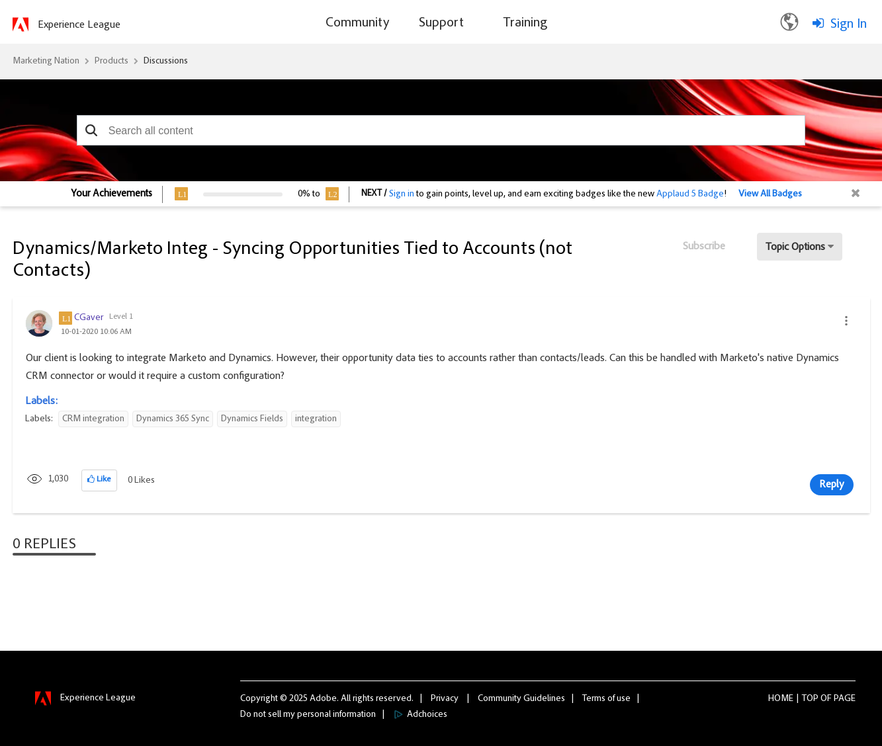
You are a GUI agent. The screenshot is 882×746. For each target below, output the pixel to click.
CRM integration (93, 419)
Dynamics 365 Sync (172, 419)
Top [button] (810, 699)
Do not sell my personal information (308, 715)
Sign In (848, 24)
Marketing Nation (46, 61)
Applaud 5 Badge (690, 194)
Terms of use (606, 699)
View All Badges (770, 194)
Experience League (79, 25)
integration (316, 419)
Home (780, 699)
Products (111, 61)
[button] (92, 130)
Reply (831, 484)
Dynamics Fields (252, 419)
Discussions (166, 61)
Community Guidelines (521, 699)
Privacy (445, 699)
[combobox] (441, 130)
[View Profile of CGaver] (88, 318)
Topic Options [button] (795, 247)
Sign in (401, 194)
